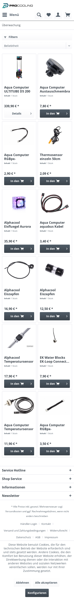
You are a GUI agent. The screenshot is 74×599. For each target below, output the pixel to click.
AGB (37, 537)
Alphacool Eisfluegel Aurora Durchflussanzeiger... (19, 224)
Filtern (11, 37)
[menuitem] (10, 15)
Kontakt (46, 524)
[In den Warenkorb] (55, 113)
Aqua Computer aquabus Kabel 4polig (52, 224)
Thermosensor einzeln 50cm (51, 157)
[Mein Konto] (58, 15)
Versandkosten (13, 511)
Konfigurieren (37, 593)
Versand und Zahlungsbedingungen (25, 530)
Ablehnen (22, 582)
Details (22, 112)
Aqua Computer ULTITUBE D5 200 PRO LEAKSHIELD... (19, 89)
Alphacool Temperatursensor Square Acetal (18, 359)
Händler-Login (28, 524)
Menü (10, 14)
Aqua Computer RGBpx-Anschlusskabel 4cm (52, 427)
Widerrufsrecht (58, 530)
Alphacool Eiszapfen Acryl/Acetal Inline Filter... (54, 292)
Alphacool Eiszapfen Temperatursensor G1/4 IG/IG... (18, 292)
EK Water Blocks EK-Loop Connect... (54, 359)
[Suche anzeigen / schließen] (39, 15)
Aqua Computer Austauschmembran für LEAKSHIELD (55, 89)
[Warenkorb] (68, 15)
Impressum (51, 537)
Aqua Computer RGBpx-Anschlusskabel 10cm (16, 157)
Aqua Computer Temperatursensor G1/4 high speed (18, 427)
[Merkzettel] (48, 15)
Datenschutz (23, 537)
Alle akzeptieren (46, 582)
